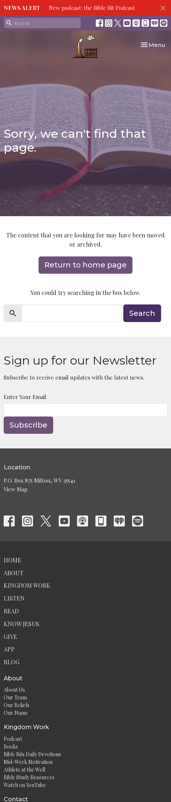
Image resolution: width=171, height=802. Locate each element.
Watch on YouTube (25, 784)
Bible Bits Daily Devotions (32, 754)
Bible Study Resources (29, 777)
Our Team (15, 697)
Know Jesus (21, 624)
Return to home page (85, 264)
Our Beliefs (16, 705)
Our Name (16, 712)
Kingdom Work (27, 585)
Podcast (13, 738)
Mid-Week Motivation (28, 761)
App (9, 649)
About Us (14, 689)
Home (12, 560)
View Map (16, 489)
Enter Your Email (25, 396)
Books (11, 746)
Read (11, 611)
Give (10, 636)
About (13, 573)
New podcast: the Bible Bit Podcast (92, 7)
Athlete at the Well (24, 769)
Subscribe (28, 425)
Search (142, 313)
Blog (11, 662)
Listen (14, 598)
